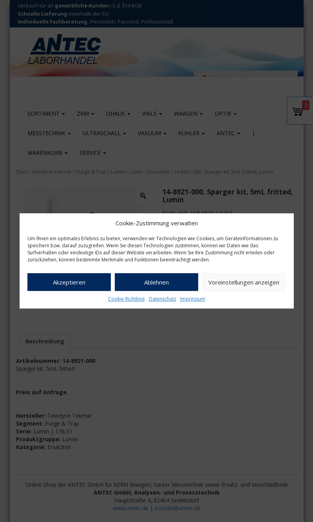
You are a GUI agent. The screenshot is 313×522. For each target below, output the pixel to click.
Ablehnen (156, 282)
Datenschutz (162, 299)
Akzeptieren (69, 282)
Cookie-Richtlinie (126, 299)
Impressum (192, 299)
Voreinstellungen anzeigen (243, 282)
